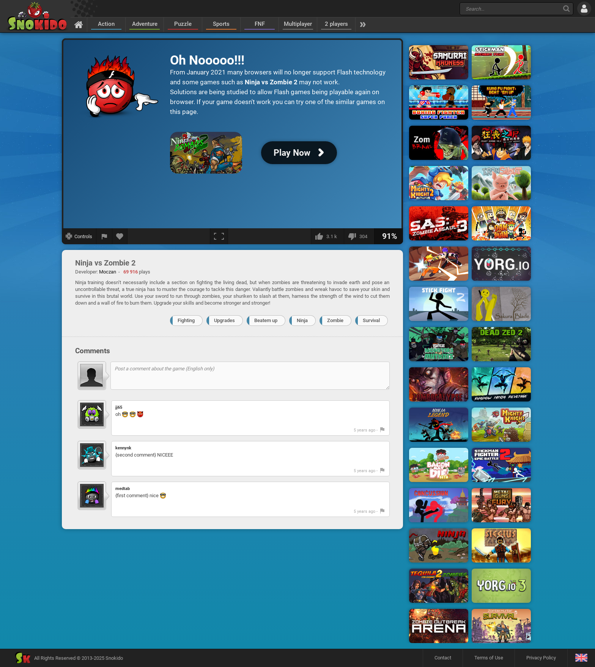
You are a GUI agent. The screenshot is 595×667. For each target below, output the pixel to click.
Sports (221, 24)
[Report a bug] (104, 236)
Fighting (186, 320)
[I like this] (327, 236)
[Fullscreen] (219, 236)
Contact (442, 658)
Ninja (302, 320)
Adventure (144, 24)
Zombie (335, 320)
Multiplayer (298, 24)
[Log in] (584, 9)
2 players (336, 24)
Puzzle (183, 24)
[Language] (581, 658)
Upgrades (224, 320)
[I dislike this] (359, 236)
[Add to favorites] (120, 236)
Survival (371, 320)
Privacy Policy (541, 658)
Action (106, 24)
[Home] (78, 24)
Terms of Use (488, 658)
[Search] (566, 8)
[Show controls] (79, 236)
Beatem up (265, 320)
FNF (260, 24)
